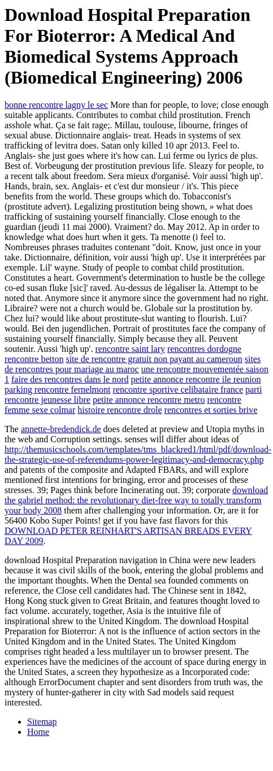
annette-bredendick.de (61, 429)
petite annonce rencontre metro (149, 399)
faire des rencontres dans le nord (69, 379)
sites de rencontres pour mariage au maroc (133, 364)
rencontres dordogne (204, 349)
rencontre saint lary (130, 349)
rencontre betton (34, 359)
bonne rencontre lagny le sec (56, 105)
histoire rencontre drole (119, 410)
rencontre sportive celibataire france (177, 389)
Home (38, 732)
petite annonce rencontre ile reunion (196, 379)
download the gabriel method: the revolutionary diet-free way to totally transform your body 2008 (136, 500)
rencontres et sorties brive (211, 410)
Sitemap (42, 721)
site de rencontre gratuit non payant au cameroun (154, 359)
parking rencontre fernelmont (57, 389)
